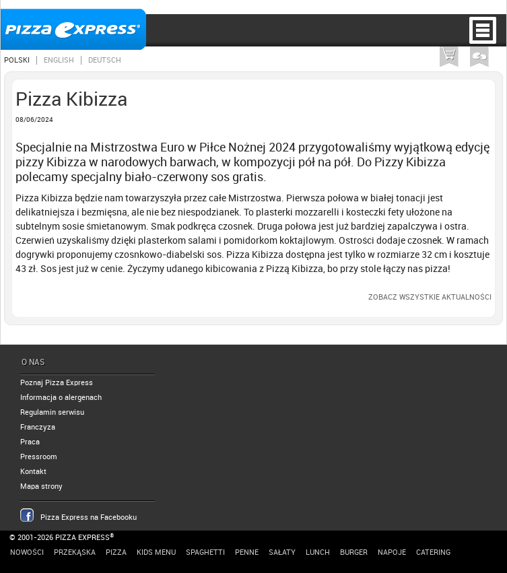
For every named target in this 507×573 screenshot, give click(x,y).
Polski (17, 60)
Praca (30, 442)
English (59, 60)
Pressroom (38, 456)
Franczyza (37, 427)
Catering (433, 552)
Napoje (392, 552)
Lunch (318, 552)
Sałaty (282, 552)
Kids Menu (156, 552)
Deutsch (104, 60)
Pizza (116, 552)
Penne (247, 552)
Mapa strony (41, 486)
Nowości (27, 552)
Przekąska (75, 552)
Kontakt (33, 471)
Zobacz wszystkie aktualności (430, 297)
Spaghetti (205, 552)
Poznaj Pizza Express (56, 382)
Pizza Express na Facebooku (88, 517)
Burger (354, 552)
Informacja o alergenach (61, 397)
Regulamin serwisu (52, 412)
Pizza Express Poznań (73, 29)
